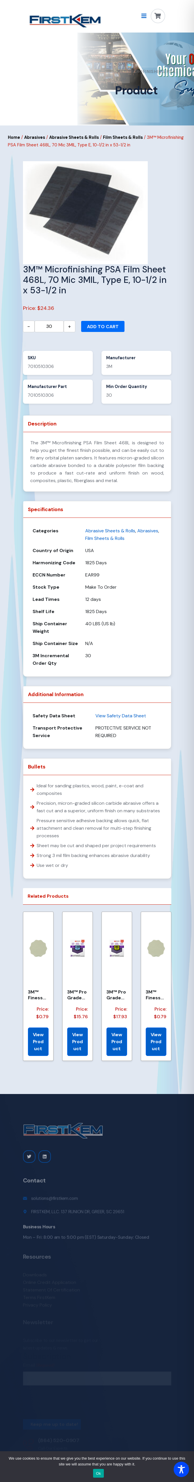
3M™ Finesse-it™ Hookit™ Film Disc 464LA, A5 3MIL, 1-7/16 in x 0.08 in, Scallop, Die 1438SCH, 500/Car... (38, 994)
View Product (38, 1042)
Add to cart (103, 327)
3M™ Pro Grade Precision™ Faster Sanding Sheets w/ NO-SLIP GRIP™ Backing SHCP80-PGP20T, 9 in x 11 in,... (116, 994)
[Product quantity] (49, 326)
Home (121, 64)
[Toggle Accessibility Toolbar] (181, 1469)
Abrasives (34, 137)
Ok (98, 1473)
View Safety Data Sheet (120, 716)
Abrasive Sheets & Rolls (74, 137)
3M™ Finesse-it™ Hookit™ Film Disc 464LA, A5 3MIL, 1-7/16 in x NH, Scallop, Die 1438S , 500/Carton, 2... (156, 994)
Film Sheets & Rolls (123, 137)
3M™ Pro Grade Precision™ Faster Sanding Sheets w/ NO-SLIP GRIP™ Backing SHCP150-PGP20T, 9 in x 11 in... (77, 994)
